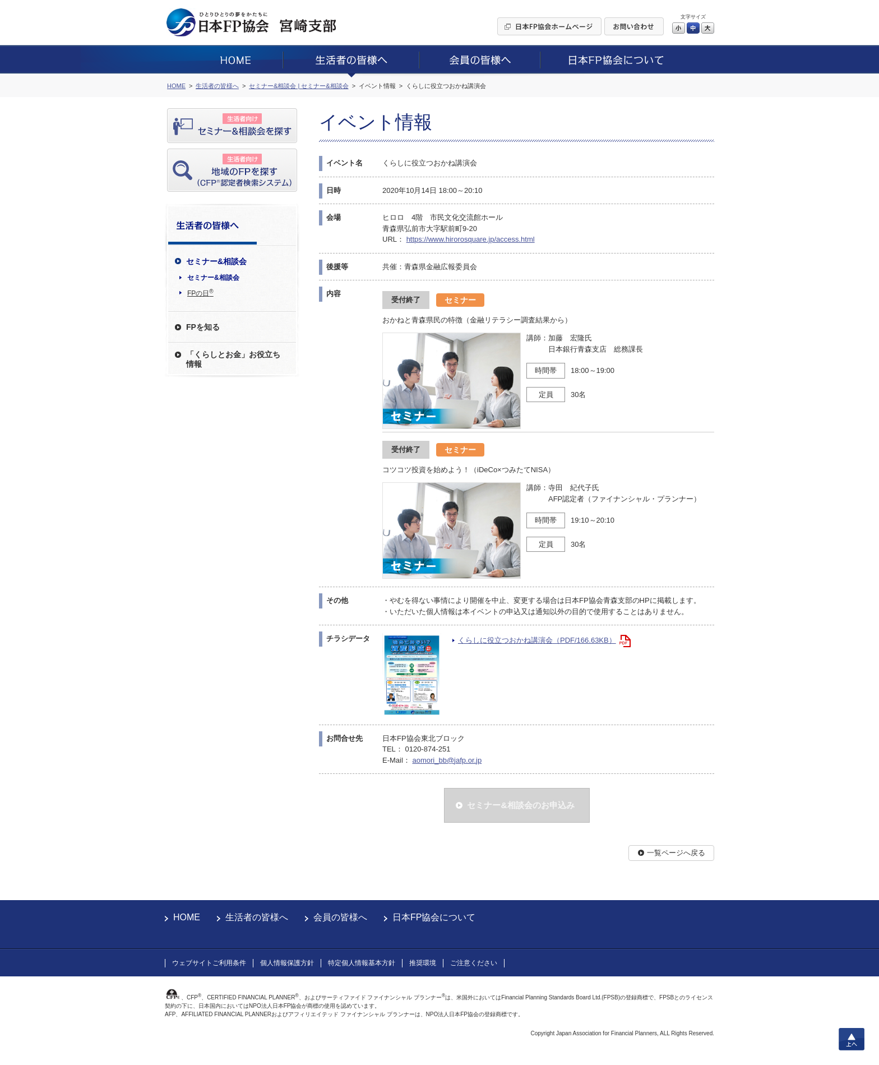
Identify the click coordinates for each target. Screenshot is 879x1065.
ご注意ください (473, 963)
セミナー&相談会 (213, 278)
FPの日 (200, 292)
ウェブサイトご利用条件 (209, 963)
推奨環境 (422, 963)
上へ (851, 1039)
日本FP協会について (433, 917)
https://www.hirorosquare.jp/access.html (470, 239)
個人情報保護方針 (287, 963)
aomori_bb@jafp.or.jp (447, 760)
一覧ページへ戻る (676, 853)
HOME (186, 917)
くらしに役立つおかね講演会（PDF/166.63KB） (537, 640)
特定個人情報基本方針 (361, 963)
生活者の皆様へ (256, 917)
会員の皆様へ (340, 917)
